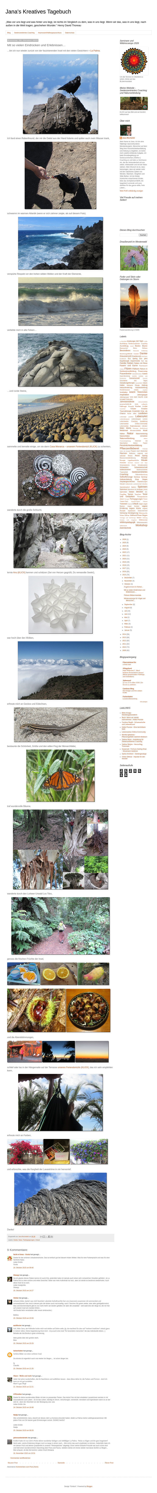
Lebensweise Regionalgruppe (130, 426)
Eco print (143, 359)
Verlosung (123, 513)
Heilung (144, 385)
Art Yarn (139, 341)
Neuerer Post (13, 1463)
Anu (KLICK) (19, 572)
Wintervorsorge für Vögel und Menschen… (134, 599)
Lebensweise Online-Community (133, 423)
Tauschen (138, 494)
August (127, 608)
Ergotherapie (124, 361)
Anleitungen (131, 341)
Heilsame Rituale (133, 385)
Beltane (144, 348)
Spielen (133, 487)
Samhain (130, 463)
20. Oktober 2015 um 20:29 (23, 1343)
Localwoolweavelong (130, 699)
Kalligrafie (144, 404)
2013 (124, 637)
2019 (124, 562)
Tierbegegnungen (29, 1240)
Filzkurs (135, 369)
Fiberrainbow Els (129, 662)
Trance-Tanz (124, 501)
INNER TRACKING (138, 392)
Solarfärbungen (142, 481)
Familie (123, 363)
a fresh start (127, 664)
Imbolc (136, 390)
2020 (124, 559)
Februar (127, 627)
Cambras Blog (128, 689)
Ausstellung (124, 346)
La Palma (95, 51)
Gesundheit (138, 383)
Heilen (122, 385)
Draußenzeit (136, 356)
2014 (124, 634)
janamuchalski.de (125, 404)
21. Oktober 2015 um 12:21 (23, 1387)
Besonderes (125, 350)
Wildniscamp (143, 520)
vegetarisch (131, 511)
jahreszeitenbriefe (20, 1438)
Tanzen (130, 494)
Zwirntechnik (125, 528)
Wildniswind (123, 525)
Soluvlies (144, 484)
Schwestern (124, 467)
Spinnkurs (123, 489)
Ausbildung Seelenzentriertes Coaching (133, 343)
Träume (145, 501)
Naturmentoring (141, 434)
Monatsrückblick (135, 430)
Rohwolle (123, 463)
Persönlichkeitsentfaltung (131, 445)
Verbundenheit (142, 511)
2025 (124, 543)
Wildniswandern (142, 522)
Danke (15, 1240)
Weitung (145, 518)
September (128, 604)
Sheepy (16, 1275)
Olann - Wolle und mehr (22, 1376)
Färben (130, 363)
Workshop (141, 525)
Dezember (128, 578)
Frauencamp (142, 371)
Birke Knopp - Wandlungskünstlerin (129, 714)
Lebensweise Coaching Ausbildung (133, 421)
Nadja (15, 1415)
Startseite (61, 1463)
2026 (124, 539)
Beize (135, 348)
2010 (124, 647)
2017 (124, 568)
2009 (124, 650)
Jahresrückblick (142, 402)
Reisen (130, 455)
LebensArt (141, 416)
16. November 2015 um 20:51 (24, 1453)
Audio (145, 341)
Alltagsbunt (127, 668)
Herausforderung (126, 388)
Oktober (127, 584)
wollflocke (17, 1325)
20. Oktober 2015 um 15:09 (23, 1318)
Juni (126, 614)
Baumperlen (124, 348)
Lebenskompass (124, 419)
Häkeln (145, 383)
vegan (141, 504)
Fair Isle (144, 361)
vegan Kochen (133, 506)
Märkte (128, 428)
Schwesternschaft (140, 467)
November (128, 581)
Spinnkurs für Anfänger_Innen (137, 489)
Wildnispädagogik (127, 522)
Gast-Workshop (125, 376)
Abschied (123, 341)
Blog (9, 33)
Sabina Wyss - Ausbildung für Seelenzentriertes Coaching (133, 740)
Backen (138, 346)
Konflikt (145, 406)
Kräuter (133, 409)
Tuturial (130, 504)
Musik (145, 430)
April (126, 621)
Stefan (15, 1298)
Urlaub (37, 1240)
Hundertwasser (125, 390)
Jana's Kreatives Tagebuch (38, 12)
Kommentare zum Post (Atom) (27, 1467)
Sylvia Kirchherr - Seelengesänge (134, 754)
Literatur (144, 426)
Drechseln (144, 356)
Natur (20, 1240)
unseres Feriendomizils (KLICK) (73, 1067)
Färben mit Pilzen (140, 363)
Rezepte (144, 458)
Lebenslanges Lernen (139, 419)
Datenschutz (69, 33)
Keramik (131, 406)
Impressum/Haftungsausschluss (49, 33)
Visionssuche (143, 513)
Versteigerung (133, 513)
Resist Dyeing (141, 456)
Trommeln (123, 504)
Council (136, 354)
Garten (144, 374)
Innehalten (124, 392)
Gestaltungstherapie (127, 383)
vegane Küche (135, 508)
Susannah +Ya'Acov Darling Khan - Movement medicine (134, 750)
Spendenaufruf (125, 487)
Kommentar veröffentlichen (20, 1458)
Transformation (135, 501)
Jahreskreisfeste (127, 402)
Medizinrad (124, 430)
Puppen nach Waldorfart (139, 451)
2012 (124, 641)
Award (132, 346)
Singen (144, 479)
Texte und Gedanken (133, 495)
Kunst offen (131, 413)
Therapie (126, 499)
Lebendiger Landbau (126, 416)
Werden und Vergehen (128, 520)
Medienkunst (143, 428)
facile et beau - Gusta (21, 1254)
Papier (145, 443)
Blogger (89, 1486)
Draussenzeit (125, 356)
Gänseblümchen (137, 374)
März (126, 624)
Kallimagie (123, 406)
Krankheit (122, 409)
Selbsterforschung (141, 474)
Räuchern (123, 453)
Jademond (127, 681)
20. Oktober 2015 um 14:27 (23, 1291)
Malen (122, 428)
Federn (122, 369)
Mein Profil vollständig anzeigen (131, 191)
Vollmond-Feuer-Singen (138, 515)
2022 (124, 552)
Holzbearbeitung (141, 388)
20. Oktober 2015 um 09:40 (23, 1268)
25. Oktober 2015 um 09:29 (23, 1430)
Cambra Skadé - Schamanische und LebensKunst (133, 723)
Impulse (145, 390)
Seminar (137, 477)
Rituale (144, 460)
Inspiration (124, 395)
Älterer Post (109, 1463)
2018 (124, 565)
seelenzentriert (125, 470)
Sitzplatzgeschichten (127, 481)
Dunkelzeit (123, 358)
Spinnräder (123, 492)
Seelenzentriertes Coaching (24, 33)
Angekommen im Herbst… (133, 587)
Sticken (131, 492)
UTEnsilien (17, 1394)
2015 (124, 575)
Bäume (144, 346)
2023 (124, 549)
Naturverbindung (127, 438)
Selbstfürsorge (126, 477)
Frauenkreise (125, 373)
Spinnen (142, 486)
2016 (124, 572)
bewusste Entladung (140, 350)
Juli (125, 611)
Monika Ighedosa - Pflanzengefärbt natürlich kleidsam (134, 736)
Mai (126, 617)
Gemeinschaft (134, 378)
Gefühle (134, 376)
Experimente (135, 361)
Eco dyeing (132, 359)
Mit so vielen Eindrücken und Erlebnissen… (134, 591)
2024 (124, 546)
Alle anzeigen (143, 701)
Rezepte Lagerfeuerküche (129, 460)
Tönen (145, 499)
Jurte (136, 404)
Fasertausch (143, 366)
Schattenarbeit (142, 465)
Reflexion (132, 453)
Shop (137, 479)
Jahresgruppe (142, 395)
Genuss (145, 378)
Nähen (122, 434)
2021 (124, 555)
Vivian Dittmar (124, 515)
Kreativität (136, 411)
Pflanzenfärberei (129, 448)
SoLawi (122, 484)
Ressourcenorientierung (128, 458)
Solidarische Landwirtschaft (133, 484)
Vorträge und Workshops (128, 518)
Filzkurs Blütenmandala (132, 595)
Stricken (139, 492)
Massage (135, 428)
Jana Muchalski (129, 138)
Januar (127, 630)
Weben (139, 518)
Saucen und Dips (141, 463)
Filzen (128, 368)
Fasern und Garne (129, 365)
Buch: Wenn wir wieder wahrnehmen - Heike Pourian (132, 718)
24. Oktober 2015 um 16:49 (23, 1407)
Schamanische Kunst (128, 465)
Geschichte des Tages (133, 380)
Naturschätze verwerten (133, 436)
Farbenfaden (128, 697)
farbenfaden (18, 1351)
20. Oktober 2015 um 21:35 (23, 1368)
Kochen (138, 406)
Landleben (142, 413)
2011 (124, 644)
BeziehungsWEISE (126, 354)
